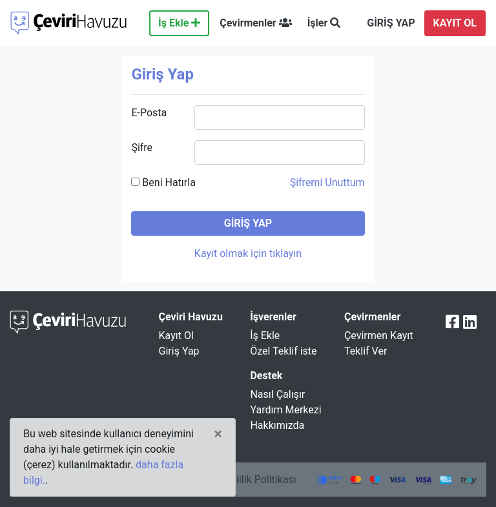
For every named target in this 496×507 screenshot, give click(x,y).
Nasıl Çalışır (277, 394)
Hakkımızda (277, 425)
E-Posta (149, 113)
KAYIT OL (455, 23)
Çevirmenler (255, 23)
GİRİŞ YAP (391, 23)
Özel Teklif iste (283, 351)
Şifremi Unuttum (327, 182)
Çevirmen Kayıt (378, 335)
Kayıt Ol (176, 335)
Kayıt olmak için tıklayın (248, 253)
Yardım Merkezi (285, 410)
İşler (324, 23)
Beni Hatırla (163, 182)
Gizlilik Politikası (259, 479)
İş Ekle (179, 23)
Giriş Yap (179, 351)
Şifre (141, 147)
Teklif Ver (365, 351)
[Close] (218, 434)
